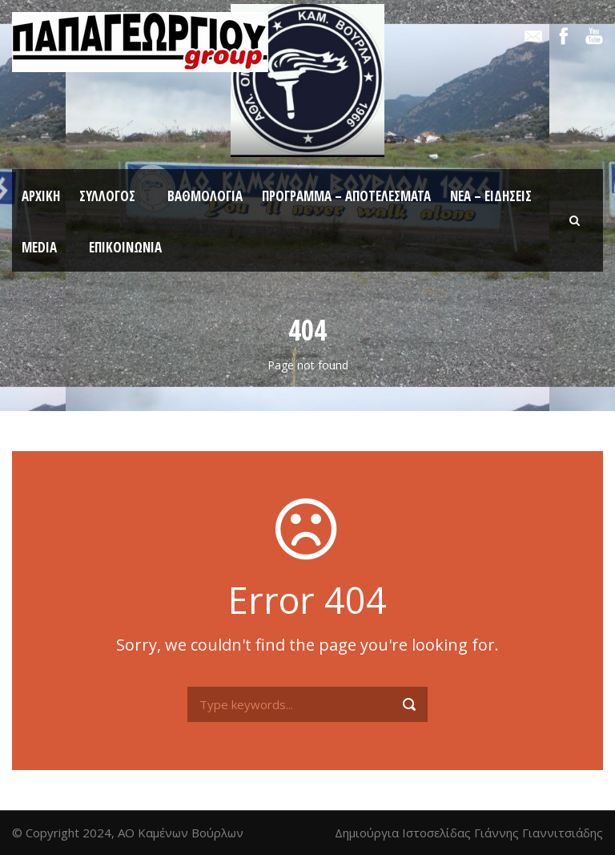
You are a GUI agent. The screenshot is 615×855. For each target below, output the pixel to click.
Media (39, 247)
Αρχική (41, 196)
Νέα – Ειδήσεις (491, 196)
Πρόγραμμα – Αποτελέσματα (346, 196)
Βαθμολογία (205, 196)
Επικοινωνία (125, 247)
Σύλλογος (107, 196)
